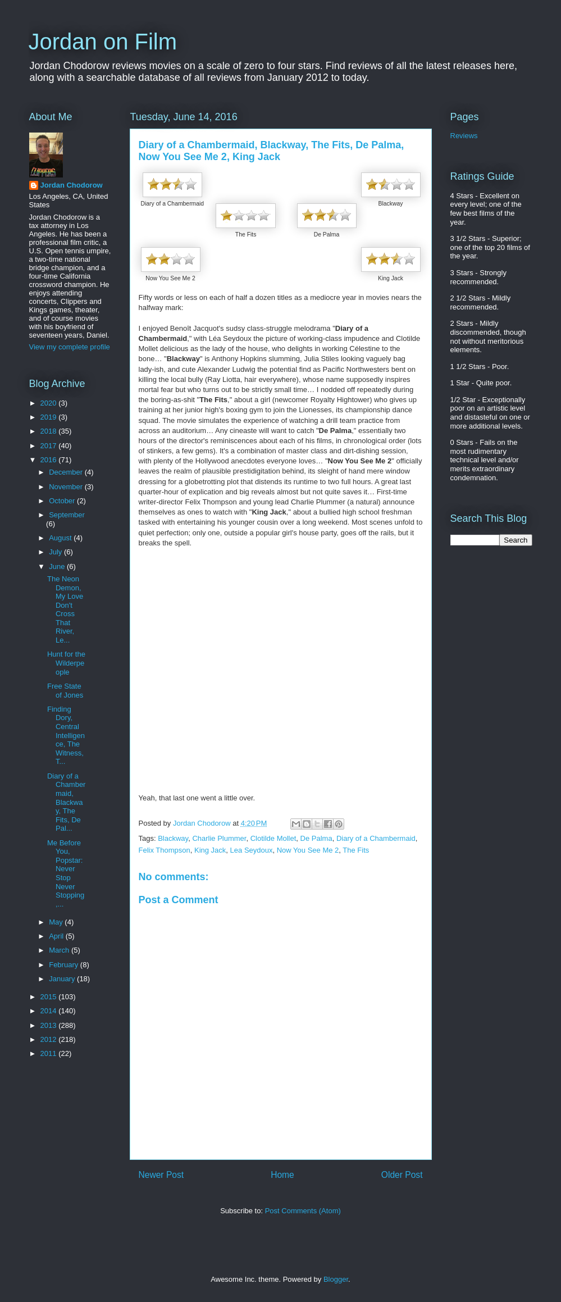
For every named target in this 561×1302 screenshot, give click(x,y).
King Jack (210, 850)
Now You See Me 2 (308, 850)
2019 (49, 417)
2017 (49, 445)
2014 (49, 1011)
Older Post (402, 1175)
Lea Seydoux (251, 850)
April (57, 936)
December (67, 472)
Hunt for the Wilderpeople (66, 663)
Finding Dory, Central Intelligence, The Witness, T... (66, 735)
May (57, 922)
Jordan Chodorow (71, 185)
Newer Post (161, 1175)
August (61, 538)
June (58, 566)
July (56, 552)
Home (282, 1175)
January (63, 979)
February (64, 964)
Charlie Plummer (219, 838)
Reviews (464, 135)
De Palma (316, 838)
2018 (49, 431)
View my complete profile (69, 347)
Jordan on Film (103, 41)
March (60, 950)
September (67, 515)
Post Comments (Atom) (303, 1211)
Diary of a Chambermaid (376, 838)
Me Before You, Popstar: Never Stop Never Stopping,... (65, 873)
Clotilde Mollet (273, 838)
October (63, 501)
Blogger (335, 1279)
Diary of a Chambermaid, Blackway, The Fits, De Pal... (66, 802)
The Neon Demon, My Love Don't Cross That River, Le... (65, 609)
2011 (49, 1053)
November (67, 486)
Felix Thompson (164, 850)
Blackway (173, 838)
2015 (49, 997)
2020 (49, 403)
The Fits (356, 850)
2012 (49, 1039)
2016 (49, 460)
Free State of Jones (65, 690)
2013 (49, 1025)
